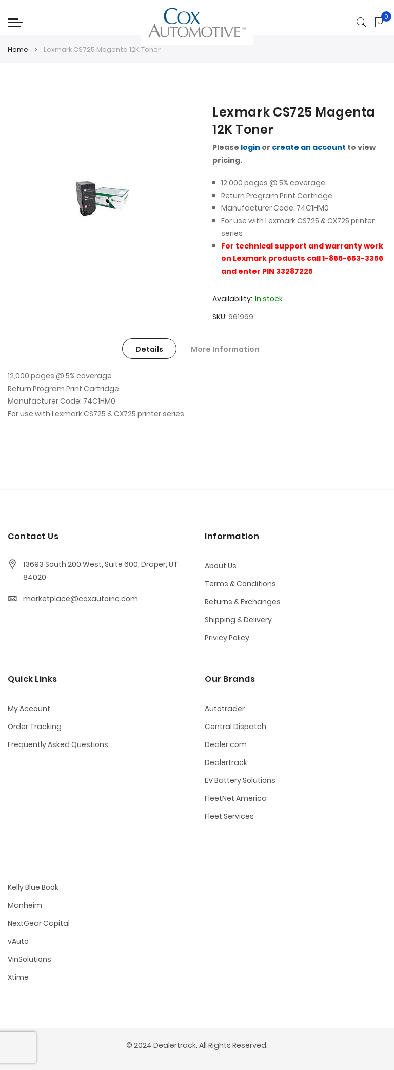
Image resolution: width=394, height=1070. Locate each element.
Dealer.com (226, 744)
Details (149, 349)
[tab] (149, 348)
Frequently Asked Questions (58, 744)
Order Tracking (35, 726)
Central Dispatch (235, 726)
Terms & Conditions (240, 584)
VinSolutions (29, 959)
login (250, 147)
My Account (29, 708)
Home (18, 49)
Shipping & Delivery (238, 620)
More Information (225, 349)
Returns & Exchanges (243, 602)
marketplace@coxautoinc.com (80, 599)
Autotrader (225, 708)
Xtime (18, 977)
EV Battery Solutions (240, 780)
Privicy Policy (227, 638)
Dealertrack (226, 762)
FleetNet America (236, 798)
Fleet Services (229, 816)
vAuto (18, 941)
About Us (221, 566)
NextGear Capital (39, 923)
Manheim (25, 905)
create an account (309, 147)
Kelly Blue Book (33, 887)
